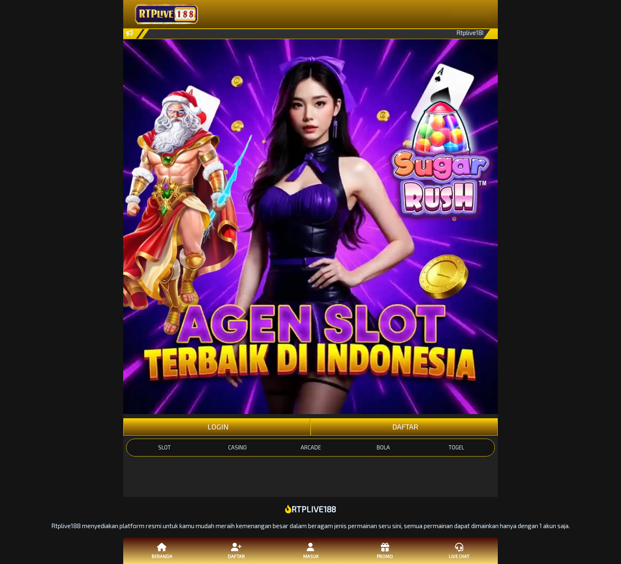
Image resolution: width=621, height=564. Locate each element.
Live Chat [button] (459, 550)
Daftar (236, 550)
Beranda (162, 550)
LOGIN (217, 426)
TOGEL (456, 447)
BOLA (383, 447)
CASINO (237, 447)
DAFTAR (404, 426)
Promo (384, 550)
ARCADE (311, 447)
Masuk (310, 550)
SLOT (164, 447)
